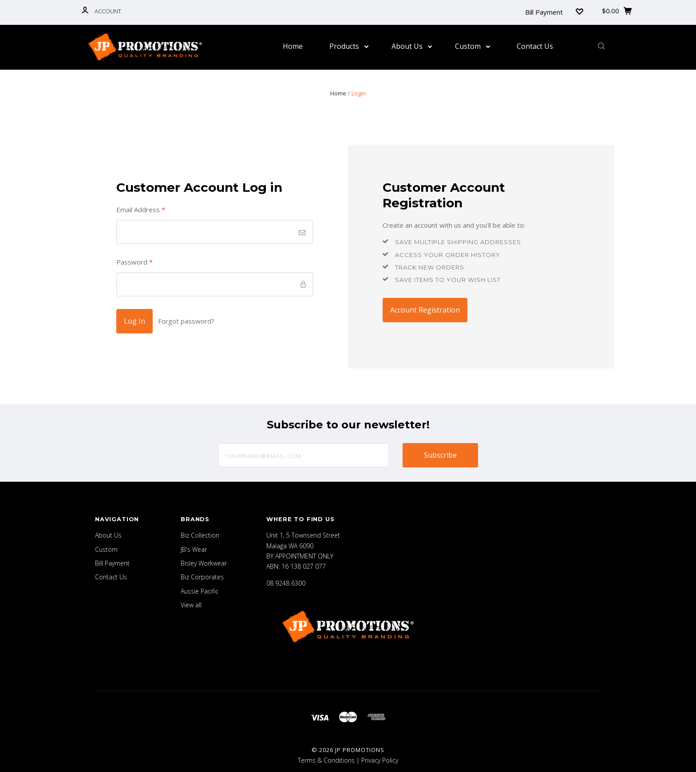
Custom (472, 46)
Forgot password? (186, 321)
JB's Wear (194, 549)
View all (191, 605)
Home (293, 46)
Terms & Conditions (326, 760)
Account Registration (425, 310)
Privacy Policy (379, 760)
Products (348, 46)
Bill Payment (544, 12)
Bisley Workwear (204, 563)
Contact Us (535, 46)
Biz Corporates (202, 577)
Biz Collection (200, 535)
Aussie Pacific (199, 591)
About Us (412, 46)
